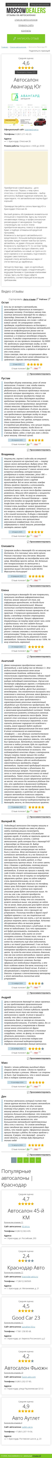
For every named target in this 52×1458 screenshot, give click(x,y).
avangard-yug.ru (31, 129)
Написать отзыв (26, 38)
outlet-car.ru (27, 1427)
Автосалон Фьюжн (26, 1367)
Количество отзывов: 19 (13, 1372)
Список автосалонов (26, 20)
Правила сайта (26, 25)
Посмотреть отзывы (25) (26, 72)
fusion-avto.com (29, 1377)
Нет (36, 368)
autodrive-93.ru (28, 1326)
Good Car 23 (26, 1317)
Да (28, 368)
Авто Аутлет (26, 1418)
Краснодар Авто (26, 1267)
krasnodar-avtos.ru (30, 1276)
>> (38, 1160)
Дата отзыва (29, 299)
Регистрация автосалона (16, 4)
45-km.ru (26, 1226)
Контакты (26, 30)
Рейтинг (43, 299)
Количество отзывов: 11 (13, 1222)
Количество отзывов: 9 (13, 1423)
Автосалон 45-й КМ (26, 1214)
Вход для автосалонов (40, 4)
